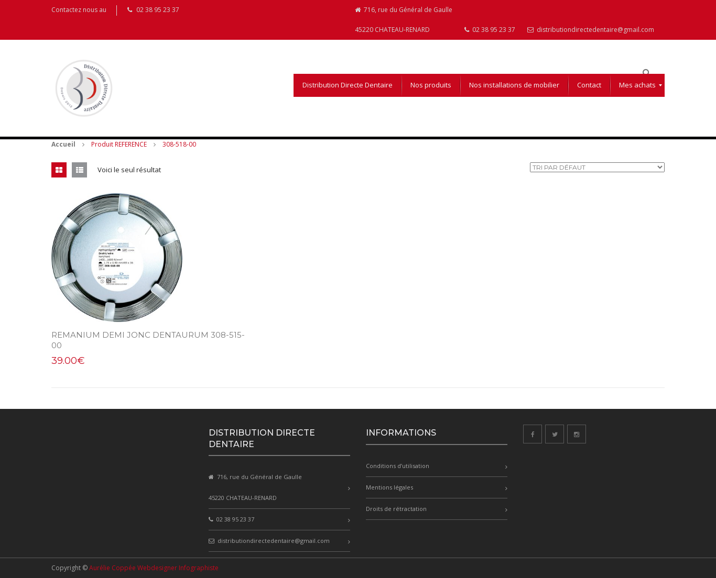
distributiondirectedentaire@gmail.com (590, 29)
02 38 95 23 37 (489, 29)
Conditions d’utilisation (397, 466)
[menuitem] (348, 85)
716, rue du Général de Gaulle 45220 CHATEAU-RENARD (403, 19)
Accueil (63, 144)
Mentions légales (389, 487)
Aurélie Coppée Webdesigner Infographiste (154, 567)
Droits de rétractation (396, 509)
